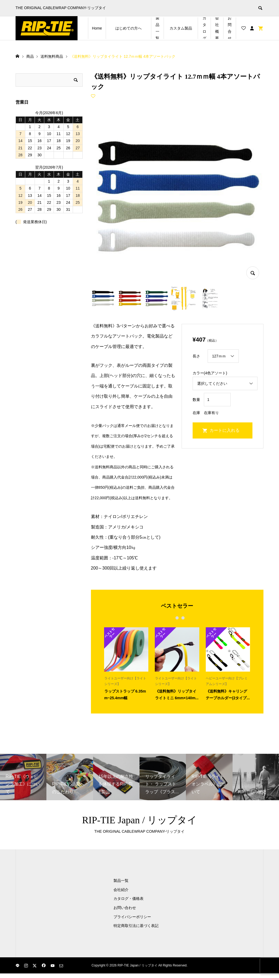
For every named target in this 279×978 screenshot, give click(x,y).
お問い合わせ (124, 907)
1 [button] (171, 618)
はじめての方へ (133, 28)
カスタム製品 (184, 28)
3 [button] (183, 618)
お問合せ (230, 28)
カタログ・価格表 (128, 898)
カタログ (204, 28)
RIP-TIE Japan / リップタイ (139, 820)
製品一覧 (157, 28)
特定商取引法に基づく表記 (136, 925)
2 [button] (177, 618)
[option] (126, 663)
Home (97, 28)
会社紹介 (121, 890)
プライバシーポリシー (132, 917)
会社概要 (217, 28)
